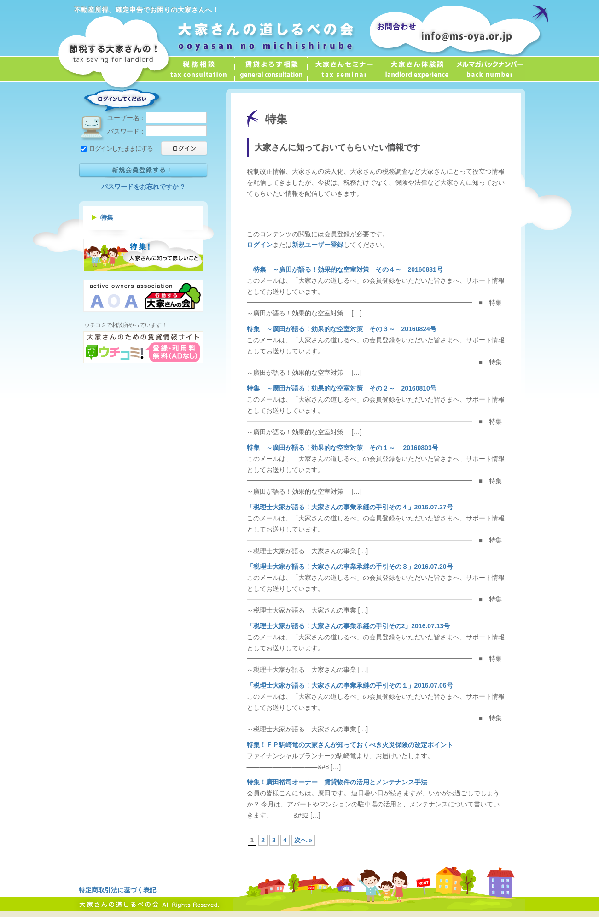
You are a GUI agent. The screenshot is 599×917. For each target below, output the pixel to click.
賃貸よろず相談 (270, 69)
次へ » (303, 840)
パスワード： (157, 131)
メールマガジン (489, 69)
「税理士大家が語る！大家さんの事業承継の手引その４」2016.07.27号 (350, 507)
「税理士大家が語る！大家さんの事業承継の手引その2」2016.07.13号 (348, 626)
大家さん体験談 (416, 69)
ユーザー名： (157, 118)
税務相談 (198, 69)
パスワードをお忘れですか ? (142, 186)
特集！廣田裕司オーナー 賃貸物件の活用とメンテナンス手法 (337, 782)
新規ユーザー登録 (317, 244)
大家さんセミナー (343, 69)
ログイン (260, 244)
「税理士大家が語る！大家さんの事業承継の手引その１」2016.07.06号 (350, 685)
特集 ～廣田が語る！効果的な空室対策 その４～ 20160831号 (345, 269)
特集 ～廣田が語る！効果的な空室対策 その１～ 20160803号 (342, 447)
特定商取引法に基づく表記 (117, 890)
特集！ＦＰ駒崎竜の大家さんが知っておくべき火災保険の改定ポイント (350, 744)
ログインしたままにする (117, 148)
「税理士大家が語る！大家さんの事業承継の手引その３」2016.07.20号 (350, 566)
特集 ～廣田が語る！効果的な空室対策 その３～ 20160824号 (341, 329)
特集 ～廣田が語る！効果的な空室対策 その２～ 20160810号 (341, 388)
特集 (106, 217)
